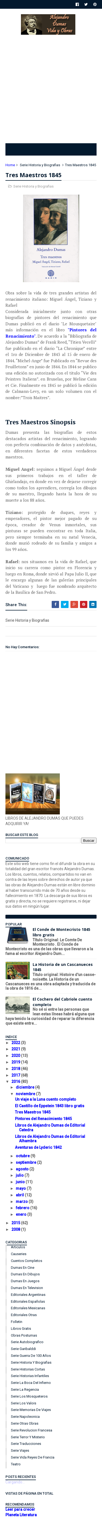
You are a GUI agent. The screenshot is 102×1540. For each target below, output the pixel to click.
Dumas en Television (27, 1288)
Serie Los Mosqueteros (29, 1396)
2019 (16, 1062)
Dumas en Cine (22, 1268)
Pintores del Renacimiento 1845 (44, 1119)
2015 (16, 1223)
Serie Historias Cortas (28, 1369)
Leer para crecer (20, 1509)
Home (10, 165)
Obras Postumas (24, 1335)
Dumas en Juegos (25, 1281)
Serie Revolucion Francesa (31, 1430)
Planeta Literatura (21, 1515)
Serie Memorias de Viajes (31, 1410)
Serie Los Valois (23, 1403)
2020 (16, 1055)
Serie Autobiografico (27, 1342)
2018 (16, 1068)
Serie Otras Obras (24, 1423)
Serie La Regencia (25, 1389)
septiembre (26, 1162)
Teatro (16, 1464)
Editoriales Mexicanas (28, 1308)
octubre (23, 1156)
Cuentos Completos (26, 1261)
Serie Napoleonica (25, 1417)
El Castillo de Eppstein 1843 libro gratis (49, 1106)
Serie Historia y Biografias (40, 165)
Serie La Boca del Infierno (31, 1383)
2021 (16, 1049)
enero (21, 1214)
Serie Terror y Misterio (28, 1437)
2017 (16, 1075)
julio (20, 1175)
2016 (16, 1081)
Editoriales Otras (24, 1315)
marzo (22, 1201)
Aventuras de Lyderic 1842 (38, 1147)
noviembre (26, 1094)
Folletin (16, 1322)
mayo (21, 1188)
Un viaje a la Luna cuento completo (45, 1099)
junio (21, 1182)
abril (20, 1195)
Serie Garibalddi (23, 1349)
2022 (16, 1043)
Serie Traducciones (26, 1444)
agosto (22, 1169)
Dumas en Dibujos (25, 1274)
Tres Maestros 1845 (33, 1112)
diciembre (25, 1087)
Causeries (18, 1254)
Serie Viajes (20, 1450)
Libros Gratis (21, 1328)
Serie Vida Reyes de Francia (32, 1457)
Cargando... (15, 1482)
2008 (16, 1229)
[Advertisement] (51, 88)
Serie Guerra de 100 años (31, 1356)
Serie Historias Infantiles (30, 1376)
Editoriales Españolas (28, 1301)
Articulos (18, 1247)
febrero (23, 1208)
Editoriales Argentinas (28, 1295)
